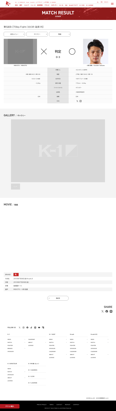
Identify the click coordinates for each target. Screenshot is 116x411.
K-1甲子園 (46, 2)
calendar (31, 339)
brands (10, 348)
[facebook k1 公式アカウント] (27, 327)
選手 (21, 5)
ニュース (33, 5)
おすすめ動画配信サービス (102, 398)
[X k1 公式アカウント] (19, 327)
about (30, 342)
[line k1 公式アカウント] (35, 327)
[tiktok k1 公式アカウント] (31, 327)
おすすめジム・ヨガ (90, 398)
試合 (16, 5)
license (30, 345)
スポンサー (54, 5)
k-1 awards (32, 370)
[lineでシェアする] (111, 311)
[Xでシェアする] (102, 311)
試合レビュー (14, 34)
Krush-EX (32, 2)
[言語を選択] (106, 2)
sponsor (11, 351)
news (9, 339)
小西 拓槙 (25, 289)
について (73, 5)
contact (59, 404)
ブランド (46, 5)
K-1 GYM (82, 5)
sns (66, 5)
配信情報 (40, 5)
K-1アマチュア (39, 2)
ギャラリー (37, 34)
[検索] (98, 2)
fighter (10, 345)
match (10, 342)
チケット (9, 406)
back (58, 298)
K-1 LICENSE (89, 5)
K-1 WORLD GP (21, 2)
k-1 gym (31, 376)
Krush (27, 2)
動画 (59, 34)
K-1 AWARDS (53, 2)
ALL (16, 2)
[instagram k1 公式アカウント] (23, 327)
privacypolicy (42, 404)
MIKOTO (16, 289)
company (76, 404)
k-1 (33, 363)
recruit (67, 404)
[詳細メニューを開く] (112, 3)
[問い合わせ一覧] (102, 2)
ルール (61, 5)
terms (51, 404)
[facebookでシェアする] (107, 311)
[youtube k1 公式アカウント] (39, 327)
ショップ (26, 5)
